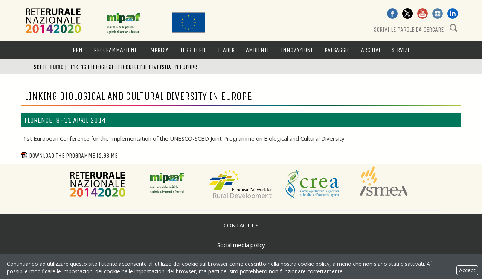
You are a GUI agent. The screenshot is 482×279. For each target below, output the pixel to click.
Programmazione (115, 49)
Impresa (158, 49)
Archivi (370, 49)
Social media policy (241, 245)
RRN (77, 49)
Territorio (193, 49)
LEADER (226, 49)
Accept (467, 270)
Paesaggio (337, 49)
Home (56, 67)
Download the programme (70, 155)
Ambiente (258, 49)
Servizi (400, 49)
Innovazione (297, 49)
